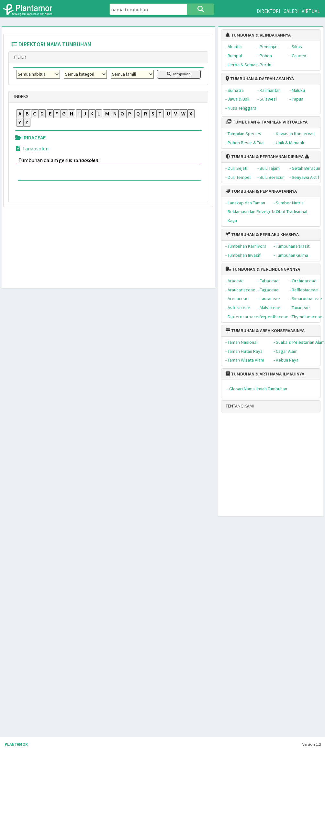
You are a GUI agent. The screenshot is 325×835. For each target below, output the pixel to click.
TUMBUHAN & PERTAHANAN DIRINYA (265, 156)
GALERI (291, 11)
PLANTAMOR (16, 744)
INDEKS (20, 96)
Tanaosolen (32, 148)
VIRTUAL (311, 11)
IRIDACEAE (30, 137)
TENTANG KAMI (240, 406)
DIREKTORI (268, 11)
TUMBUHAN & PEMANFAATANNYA (261, 191)
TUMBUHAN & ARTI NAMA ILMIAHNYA (265, 374)
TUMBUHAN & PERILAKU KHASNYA (262, 234)
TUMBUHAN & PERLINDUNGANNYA (263, 269)
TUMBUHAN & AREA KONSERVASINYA (265, 330)
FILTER (19, 57)
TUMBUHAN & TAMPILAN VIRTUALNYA (267, 122)
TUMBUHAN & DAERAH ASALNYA (260, 78)
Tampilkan (179, 73)
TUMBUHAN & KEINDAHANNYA (258, 35)
